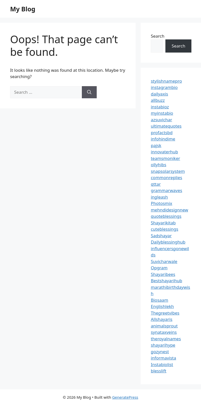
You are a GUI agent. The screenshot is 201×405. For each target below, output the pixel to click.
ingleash (159, 197)
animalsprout (164, 326)
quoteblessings (166, 216)
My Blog (22, 9)
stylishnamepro (166, 81)
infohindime (163, 139)
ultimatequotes (166, 126)
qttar (156, 184)
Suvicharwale (164, 261)
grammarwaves (166, 190)
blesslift (158, 371)
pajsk (156, 145)
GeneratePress (125, 397)
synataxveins (164, 332)
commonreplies (166, 177)
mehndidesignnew (169, 210)
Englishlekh (162, 306)
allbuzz (158, 100)
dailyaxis (159, 94)
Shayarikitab (163, 223)
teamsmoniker (165, 158)
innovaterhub (164, 152)
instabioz (160, 107)
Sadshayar (161, 236)
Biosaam (159, 300)
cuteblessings (164, 229)
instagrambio (164, 87)
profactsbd (161, 132)
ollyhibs (158, 165)
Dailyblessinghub (168, 242)
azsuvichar (161, 120)
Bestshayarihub (166, 280)
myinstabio (162, 113)
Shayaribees (163, 274)
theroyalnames (166, 339)
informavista (163, 358)
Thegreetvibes (165, 313)
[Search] (89, 92)
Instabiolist (162, 364)
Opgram (159, 268)
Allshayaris (161, 319)
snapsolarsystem (168, 171)
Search (157, 36)
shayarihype (163, 345)
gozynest (160, 351)
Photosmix (161, 203)
